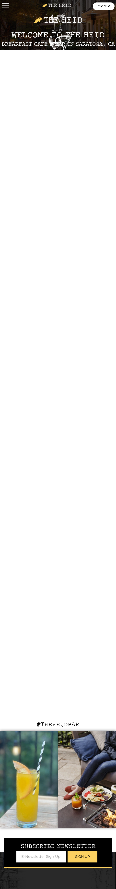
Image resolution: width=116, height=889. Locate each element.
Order (104, 6)
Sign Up (82, 856)
